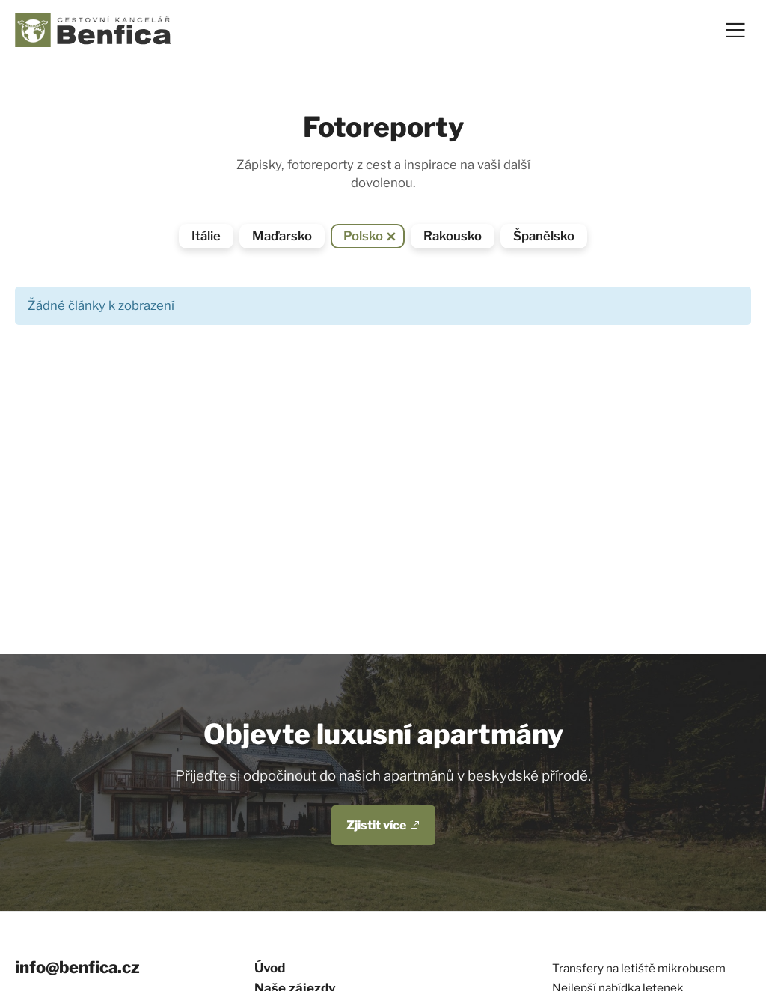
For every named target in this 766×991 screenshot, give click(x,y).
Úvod (269, 967)
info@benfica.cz (77, 967)
